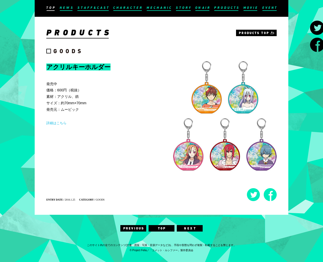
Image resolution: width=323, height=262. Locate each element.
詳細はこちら (56, 123)
